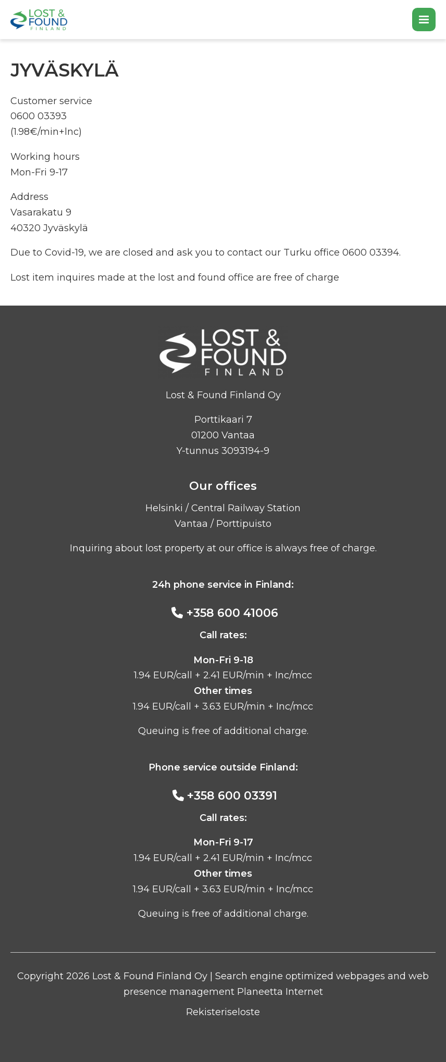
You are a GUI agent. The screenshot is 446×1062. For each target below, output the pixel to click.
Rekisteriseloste (223, 1012)
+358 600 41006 (232, 613)
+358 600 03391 (232, 796)
